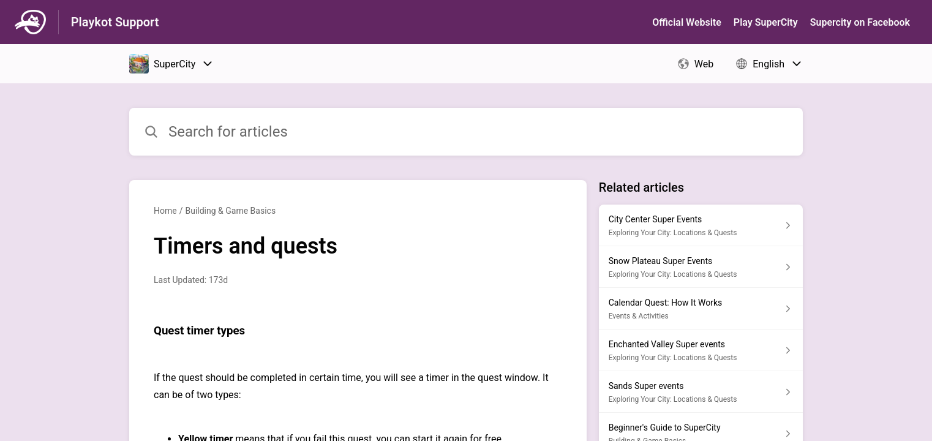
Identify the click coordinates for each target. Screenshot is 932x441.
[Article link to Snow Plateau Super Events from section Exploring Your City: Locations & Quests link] (701, 267)
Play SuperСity (766, 22)
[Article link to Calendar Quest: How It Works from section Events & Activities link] (701, 309)
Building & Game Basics (230, 211)
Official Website (686, 22)
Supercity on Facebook (860, 22)
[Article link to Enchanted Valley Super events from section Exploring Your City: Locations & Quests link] (701, 350)
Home (165, 211)
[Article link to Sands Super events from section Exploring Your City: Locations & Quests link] (701, 392)
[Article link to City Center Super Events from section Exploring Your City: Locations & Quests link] (701, 225)
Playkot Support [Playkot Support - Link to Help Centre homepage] (115, 22)
